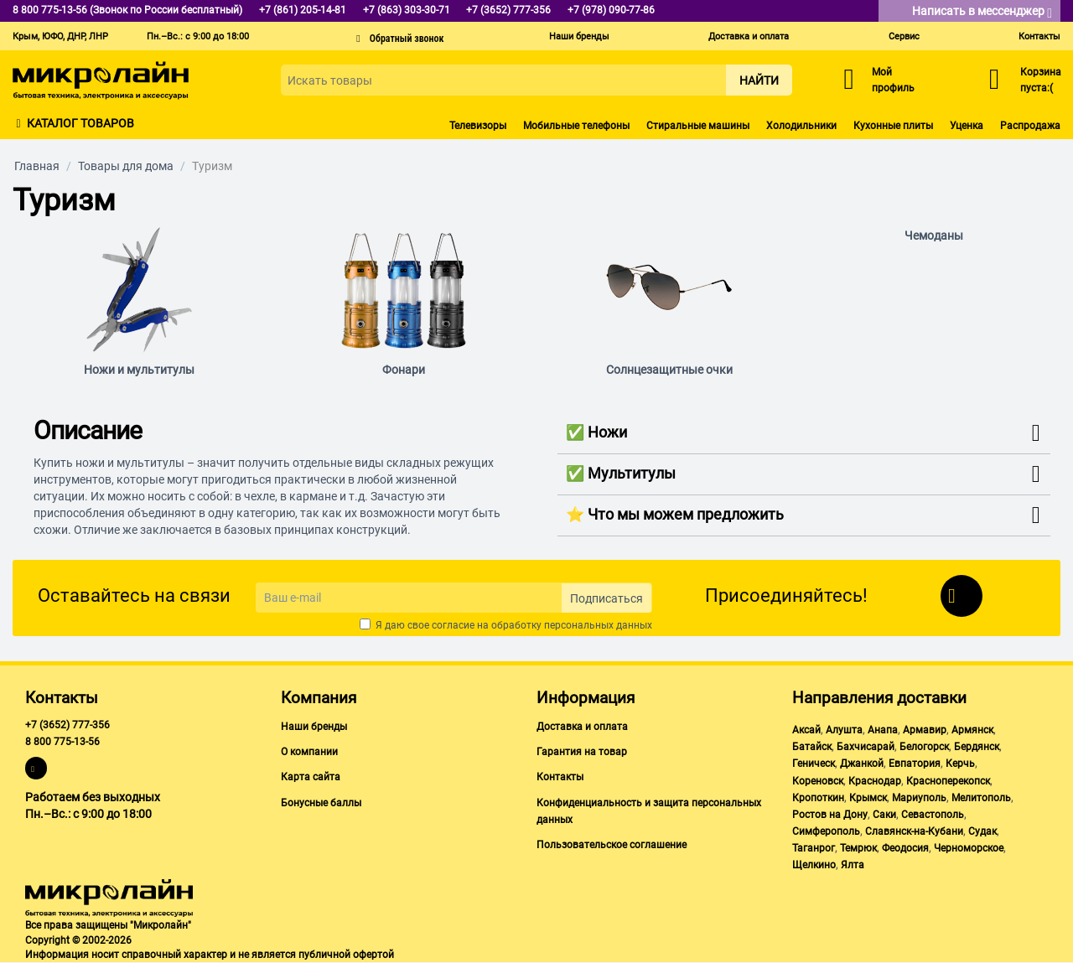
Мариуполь (919, 798)
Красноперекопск (948, 781)
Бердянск (976, 747)
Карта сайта (310, 777)
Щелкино (814, 865)
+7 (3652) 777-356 (67, 725)
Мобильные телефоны (576, 126)
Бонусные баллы (321, 803)
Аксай (806, 730)
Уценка (966, 126)
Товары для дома (126, 166)
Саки (884, 815)
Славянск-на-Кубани (914, 831)
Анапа (883, 730)
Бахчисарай (865, 747)
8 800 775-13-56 (62, 742)
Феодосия (905, 848)
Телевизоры (477, 126)
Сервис (904, 36)
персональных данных (598, 625)
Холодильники (801, 126)
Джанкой (862, 763)
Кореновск (817, 781)
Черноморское (968, 848)
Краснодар (874, 781)
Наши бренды (579, 36)
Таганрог (813, 848)
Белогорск (924, 747)
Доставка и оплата (748, 36)
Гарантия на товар (581, 752)
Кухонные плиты (893, 126)
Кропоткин (818, 798)
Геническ (813, 763)
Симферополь (826, 831)
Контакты (1039, 36)
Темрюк (858, 848)
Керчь (960, 763)
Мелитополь (981, 798)
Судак (982, 831)
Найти (759, 80)
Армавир (924, 730)
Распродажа (1030, 126)
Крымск (868, 798)
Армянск (972, 730)
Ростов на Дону (830, 815)
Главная (37, 166)
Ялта (852, 865)
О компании (309, 752)
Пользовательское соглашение (611, 845)
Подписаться (606, 598)
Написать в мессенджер (982, 12)
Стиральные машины (697, 126)
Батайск (812, 747)
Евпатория (915, 763)
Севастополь (932, 815)
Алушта (844, 730)
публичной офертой (346, 954)
